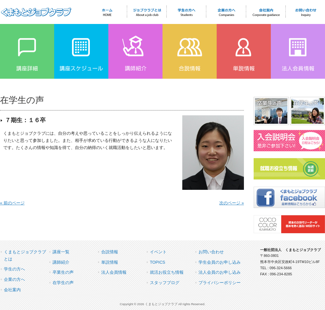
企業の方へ (14, 279)
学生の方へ (14, 269)
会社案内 (12, 289)
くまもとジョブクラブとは (25, 255)
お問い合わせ (211, 251)
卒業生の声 (63, 272)
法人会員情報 (113, 272)
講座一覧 (61, 251)
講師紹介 (61, 262)
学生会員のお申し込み (220, 262)
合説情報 (109, 251)
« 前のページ (12, 203)
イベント (158, 251)
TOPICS (157, 262)
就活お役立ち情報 (167, 272)
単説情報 (109, 262)
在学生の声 (63, 282)
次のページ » (231, 203)
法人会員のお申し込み (220, 272)
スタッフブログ (164, 282)
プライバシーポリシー (220, 282)
